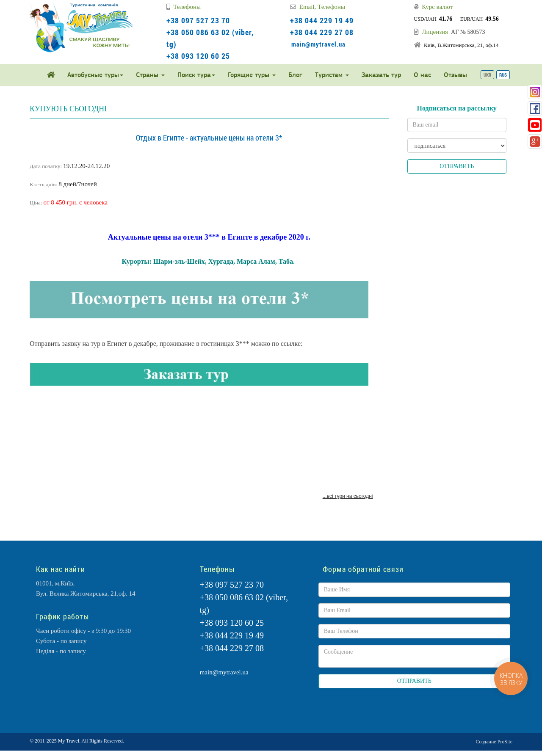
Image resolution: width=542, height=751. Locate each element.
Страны (150, 75)
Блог (295, 75)
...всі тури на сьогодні (348, 496)
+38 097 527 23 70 (198, 20)
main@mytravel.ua (318, 44)
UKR (487, 75)
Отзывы (455, 75)
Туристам (332, 75)
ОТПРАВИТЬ (457, 166)
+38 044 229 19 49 (322, 20)
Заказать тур (381, 75)
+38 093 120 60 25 (198, 56)
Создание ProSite (494, 742)
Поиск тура (196, 75)
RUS (503, 75)
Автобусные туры (95, 75)
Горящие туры (252, 75)
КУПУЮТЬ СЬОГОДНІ (68, 109)
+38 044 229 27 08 (322, 32)
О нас (422, 75)
